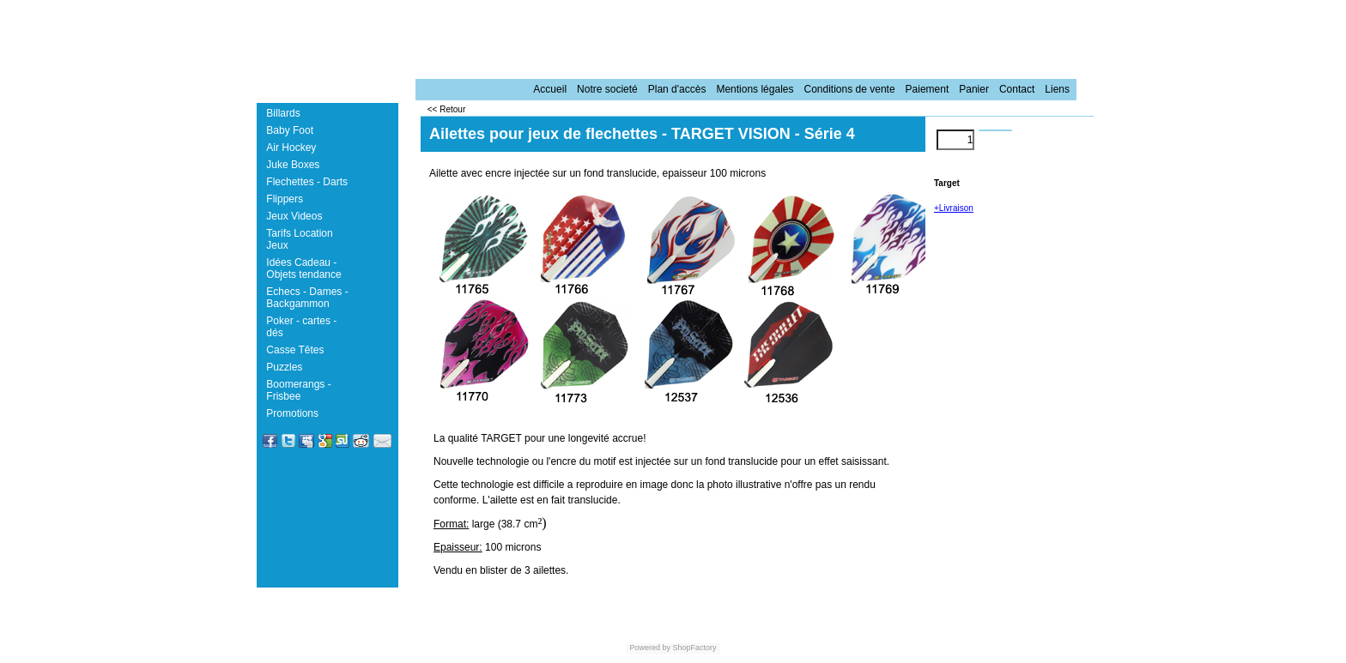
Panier (974, 89)
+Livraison (953, 208)
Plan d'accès (677, 89)
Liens (1057, 89)
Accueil (550, 89)
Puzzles (284, 367)
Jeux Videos (294, 216)
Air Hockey (291, 148)
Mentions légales (754, 89)
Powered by (649, 647)
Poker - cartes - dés (301, 327)
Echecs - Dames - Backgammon (307, 298)
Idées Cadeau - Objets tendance (303, 268)
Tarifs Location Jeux (299, 239)
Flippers (284, 199)
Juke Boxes (292, 165)
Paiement (927, 89)
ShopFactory (693, 647)
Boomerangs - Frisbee (298, 390)
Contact (1016, 89)
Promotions (292, 413)
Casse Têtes (295, 350)
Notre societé (607, 89)
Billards (283, 113)
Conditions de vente (848, 89)
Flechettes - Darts (307, 182)
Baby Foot (289, 130)
